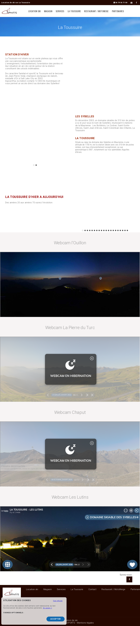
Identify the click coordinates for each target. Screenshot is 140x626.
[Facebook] (136, 2)
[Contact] (131, 2)
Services (60, 11)
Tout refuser (58, 601)
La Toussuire (74, 11)
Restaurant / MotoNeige (96, 11)
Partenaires (118, 11)
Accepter (55, 619)
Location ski (34, 11)
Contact (92, 589)
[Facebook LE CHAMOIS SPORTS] (129, 579)
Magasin (48, 11)
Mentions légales (85, 623)
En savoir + (47, 608)
